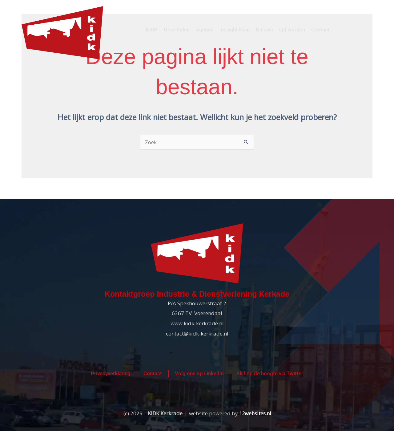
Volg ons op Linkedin (199, 374)
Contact (320, 29)
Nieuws (264, 29)
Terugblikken (235, 29)
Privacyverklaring (111, 374)
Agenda (205, 29)
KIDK (152, 29)
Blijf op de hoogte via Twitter (269, 374)
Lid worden (292, 29)
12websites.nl (254, 413)
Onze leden (177, 29)
